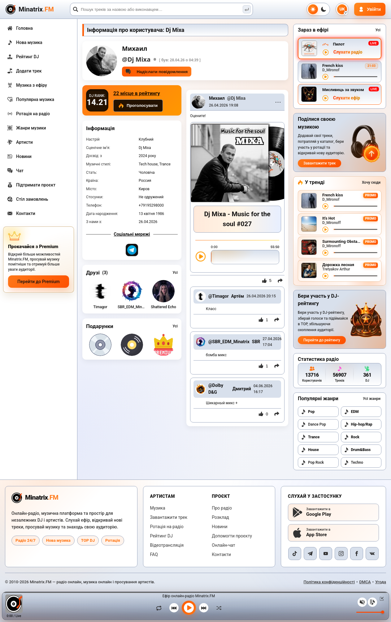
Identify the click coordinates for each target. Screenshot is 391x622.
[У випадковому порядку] (217, 608)
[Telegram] (310, 553)
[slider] (245, 257)
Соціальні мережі (132, 234)
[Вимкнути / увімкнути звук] (362, 602)
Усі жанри (371, 398)
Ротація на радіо (167, 526)
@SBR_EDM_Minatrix (229, 341)
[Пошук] (161, 9)
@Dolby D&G (215, 389)
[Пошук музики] (247, 9)
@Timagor (218, 296)
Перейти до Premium (38, 281)
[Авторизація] (369, 9)
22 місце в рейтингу (136, 93)
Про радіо (222, 508)
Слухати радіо (347, 52)
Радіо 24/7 (25, 540)
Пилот (339, 44)
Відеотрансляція (167, 545)
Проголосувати (138, 105)
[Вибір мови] (342, 9)
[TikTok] (294, 553)
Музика (157, 508)
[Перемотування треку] (355, 76)
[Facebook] (356, 553)
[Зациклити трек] (160, 608)
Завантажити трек (319, 163)
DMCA (365, 582)
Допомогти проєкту (232, 535)
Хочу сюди (371, 182)
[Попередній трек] (174, 607)
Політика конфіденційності (329, 582)
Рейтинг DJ (161, 535)
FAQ (154, 554)
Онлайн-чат (223, 545)
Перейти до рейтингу (321, 340)
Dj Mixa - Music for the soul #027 (237, 219)
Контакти (221, 554)
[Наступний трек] (203, 607)
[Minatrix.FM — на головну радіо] (34, 498)
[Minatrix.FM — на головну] (37, 9)
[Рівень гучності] (370, 612)
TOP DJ (88, 540)
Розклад (220, 517)
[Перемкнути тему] (318, 9)
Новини (219, 526)
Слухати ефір (346, 98)
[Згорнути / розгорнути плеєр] (380, 598)
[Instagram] (341, 553)
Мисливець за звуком (343, 89)
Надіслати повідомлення (157, 71)
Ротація (112, 540)
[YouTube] (325, 553)
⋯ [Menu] (278, 102)
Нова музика (58, 540)
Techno (353, 462)
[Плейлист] (372, 602)
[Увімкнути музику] (189, 608)
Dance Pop (313, 424)
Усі (175, 272)
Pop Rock (312, 462)
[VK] (372, 553)
